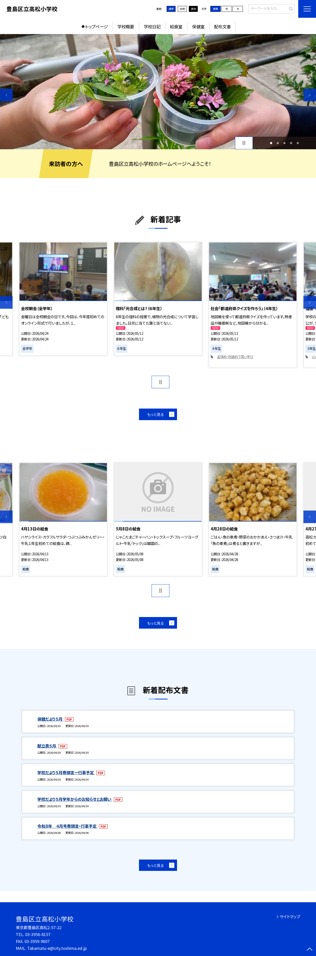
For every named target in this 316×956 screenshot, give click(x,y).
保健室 (198, 26)
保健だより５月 (50, 719)
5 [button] (298, 143)
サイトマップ (290, 916)
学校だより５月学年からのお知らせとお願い (74, 799)
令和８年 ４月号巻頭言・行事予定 (67, 826)
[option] (158, 91)
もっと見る (155, 414)
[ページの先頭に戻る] (309, 949)
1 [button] (271, 143)
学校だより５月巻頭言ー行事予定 (66, 772)
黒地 (193, 9)
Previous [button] (6, 95)
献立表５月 (47, 746)
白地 (182, 9)
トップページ (96, 26)
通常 (171, 9)
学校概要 (125, 26)
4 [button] (291, 143)
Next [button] (309, 95)
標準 (215, 9)
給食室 (176, 26)
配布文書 (222, 26)
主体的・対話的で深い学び (235, 356)
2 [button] (277, 143)
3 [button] (284, 143)
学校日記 (152, 26)
